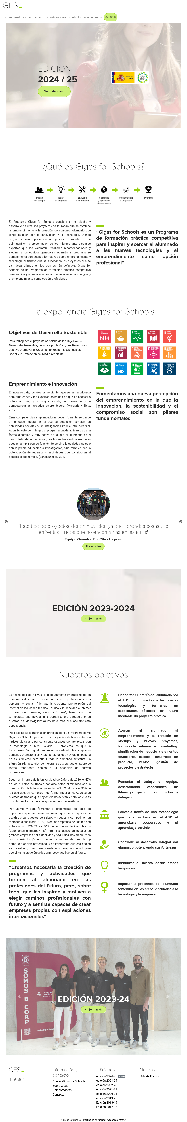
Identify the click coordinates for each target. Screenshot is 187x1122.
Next (181, 529)
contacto (75, 17)
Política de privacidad (94, 1120)
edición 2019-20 (106, 1098)
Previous (6, 529)
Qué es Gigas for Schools (69, 1081)
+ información (94, 618)
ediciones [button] (35, 17)
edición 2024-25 (110, 1076)
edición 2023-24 (106, 1080)
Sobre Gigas (60, 1085)
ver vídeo (93, 554)
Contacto (58, 1094)
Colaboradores (62, 1090)
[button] (19, 996)
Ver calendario (54, 91)
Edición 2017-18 (106, 1107)
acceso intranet (116, 1120)
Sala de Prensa (149, 1076)
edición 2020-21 (106, 1094)
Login (110, 17)
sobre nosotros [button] (14, 17)
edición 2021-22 (106, 1089)
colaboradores (56, 17)
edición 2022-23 (106, 1085)
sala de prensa (92, 17)
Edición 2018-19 (106, 1102)
